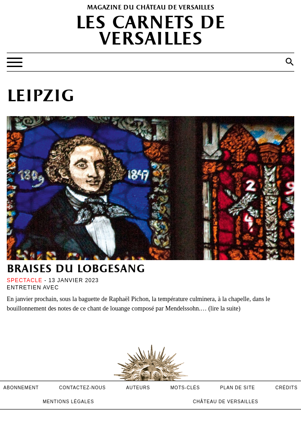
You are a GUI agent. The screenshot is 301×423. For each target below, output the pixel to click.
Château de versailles (225, 401)
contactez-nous (82, 387)
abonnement (21, 387)
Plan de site (237, 387)
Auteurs (138, 387)
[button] (289, 61)
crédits (286, 387)
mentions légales (68, 401)
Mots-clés (185, 387)
